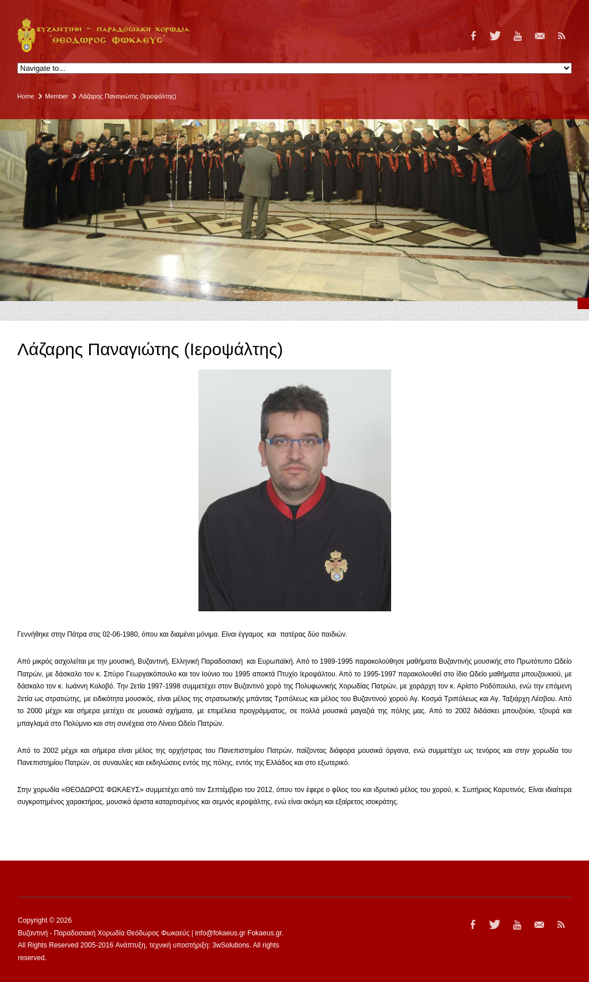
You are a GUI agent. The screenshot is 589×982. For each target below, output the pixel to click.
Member (56, 96)
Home (25, 96)
